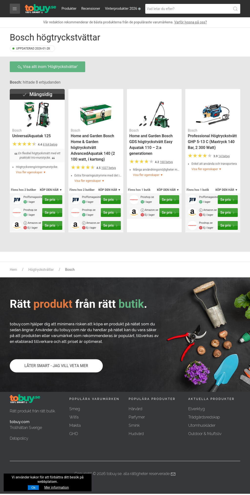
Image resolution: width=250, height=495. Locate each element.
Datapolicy (19, 438)
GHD (73, 433)
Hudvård (136, 433)
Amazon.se (32, 223)
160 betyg (166, 162)
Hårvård (135, 409)
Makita (75, 425)
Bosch (17, 130)
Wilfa (73, 417)
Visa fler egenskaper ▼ (31, 172)
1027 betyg (108, 168)
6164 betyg (50, 144)
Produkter (69, 8)
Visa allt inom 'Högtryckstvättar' (47, 66)
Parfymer (137, 417)
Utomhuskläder (201, 425)
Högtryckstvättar (41, 270)
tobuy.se (114, 473)
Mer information (56, 487)
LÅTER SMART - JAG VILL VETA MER (56, 365)
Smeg (74, 409)
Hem (13, 270)
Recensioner (90, 8)
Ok (33, 487)
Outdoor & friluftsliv (204, 433)
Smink (134, 425)
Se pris (52, 200)
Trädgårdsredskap (204, 417)
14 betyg (223, 156)
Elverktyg (196, 409)
